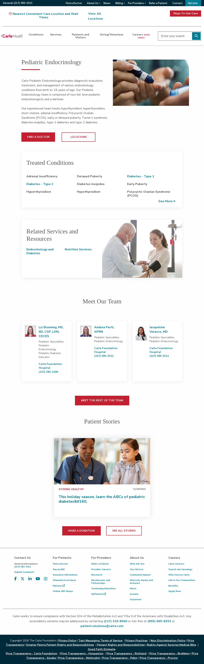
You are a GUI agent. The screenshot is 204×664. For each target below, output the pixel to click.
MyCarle (59, 585)
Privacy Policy (67, 640)
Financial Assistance (64, 580)
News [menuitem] (106, 3)
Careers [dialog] (141, 36)
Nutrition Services (78, 249)
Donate (134, 594)
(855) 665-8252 (159, 621)
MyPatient (98, 594)
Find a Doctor (60, 563)
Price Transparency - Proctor (159, 658)
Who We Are (137, 563)
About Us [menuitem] (92, 3)
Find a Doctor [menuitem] (74, 3)
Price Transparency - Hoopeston (81, 653)
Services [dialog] (55, 34)
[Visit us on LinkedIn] (30, 581)
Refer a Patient (100, 563)
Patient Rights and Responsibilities (121, 645)
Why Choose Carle (179, 574)
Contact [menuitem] (177, 3)
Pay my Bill (59, 569)
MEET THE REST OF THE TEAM (102, 400)
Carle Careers (176, 563)
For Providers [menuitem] (136, 3)
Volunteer (136, 599)
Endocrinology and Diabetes (40, 251)
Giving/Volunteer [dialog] (111, 34)
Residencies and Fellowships (100, 581)
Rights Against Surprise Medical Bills (171, 645)
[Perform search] (196, 36)
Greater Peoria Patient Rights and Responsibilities (60, 645)
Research (96, 574)
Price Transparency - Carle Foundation (31, 653)
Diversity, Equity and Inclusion (141, 581)
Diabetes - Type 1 (140, 176)
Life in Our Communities (181, 580)
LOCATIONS (79, 137)
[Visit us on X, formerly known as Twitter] (22, 581)
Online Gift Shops (63, 591)
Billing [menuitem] (119, 3)
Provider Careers (101, 569)
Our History (136, 569)
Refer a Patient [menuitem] (158, 3)
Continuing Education (103, 588)
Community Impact (140, 574)
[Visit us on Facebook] (15, 581)
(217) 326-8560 (115, 621)
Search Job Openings (180, 569)
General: (18, 3)
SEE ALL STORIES (124, 531)
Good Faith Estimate (101, 649)
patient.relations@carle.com (102, 626)
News (133, 588)
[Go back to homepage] (12, 36)
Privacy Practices (136, 640)
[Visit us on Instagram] (45, 581)
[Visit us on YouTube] (38, 581)
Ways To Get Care (185, 13)
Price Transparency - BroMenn (169, 653)
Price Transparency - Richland (126, 653)
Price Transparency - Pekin (120, 658)
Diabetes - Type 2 (39, 184)
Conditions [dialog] (36, 34)
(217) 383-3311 (30, 565)
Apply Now (174, 591)
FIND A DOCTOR (38, 137)
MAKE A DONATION (81, 531)
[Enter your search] (179, 36)
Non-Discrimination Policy (168, 640)
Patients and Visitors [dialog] (80, 36)
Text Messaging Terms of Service (100, 640)
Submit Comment (24, 572)
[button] (166, 201)
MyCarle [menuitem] (193, 3)
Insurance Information (65, 574)
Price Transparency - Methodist (79, 658)
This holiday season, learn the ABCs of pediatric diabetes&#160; (102, 499)
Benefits (173, 585)
